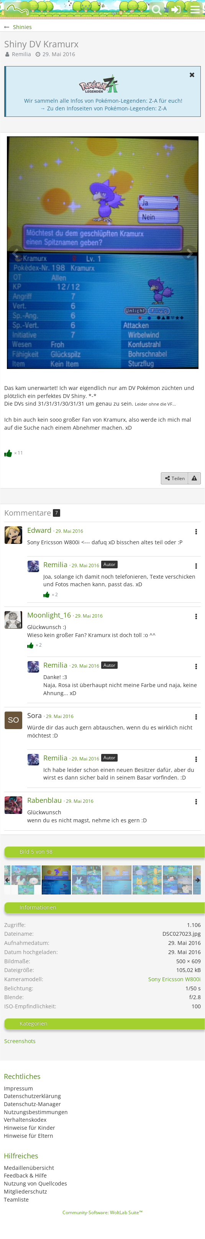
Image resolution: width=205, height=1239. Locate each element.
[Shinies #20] (26, 879)
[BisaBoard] (17, 9)
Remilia (21, 54)
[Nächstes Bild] (189, 252)
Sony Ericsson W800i (174, 979)
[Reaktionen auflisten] (14, 452)
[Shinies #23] (177, 879)
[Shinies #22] (147, 879)
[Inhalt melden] (194, 478)
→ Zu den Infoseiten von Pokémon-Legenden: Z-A (103, 108)
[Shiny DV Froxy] (116, 879)
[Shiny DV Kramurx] (56, 879)
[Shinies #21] (86, 879)
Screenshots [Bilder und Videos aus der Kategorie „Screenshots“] (20, 1041)
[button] (195, 9)
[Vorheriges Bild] (15, 252)
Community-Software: (102, 1212)
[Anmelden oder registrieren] (176, 9)
